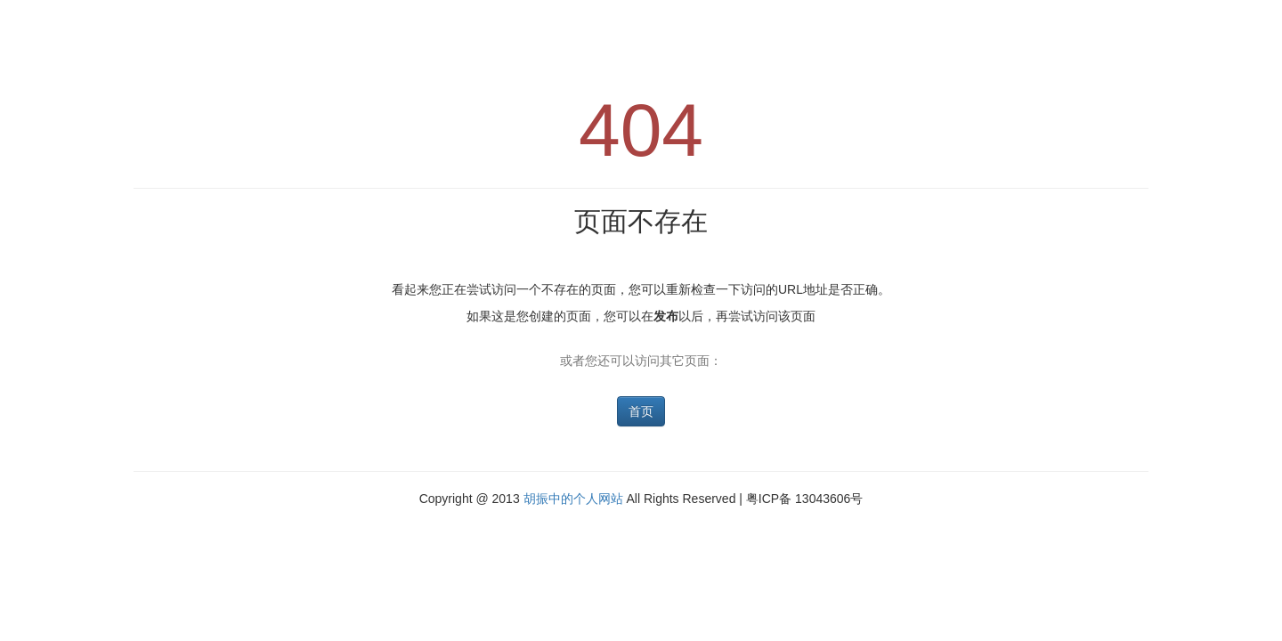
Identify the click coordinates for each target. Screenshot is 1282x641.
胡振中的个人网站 (573, 498)
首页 (641, 411)
